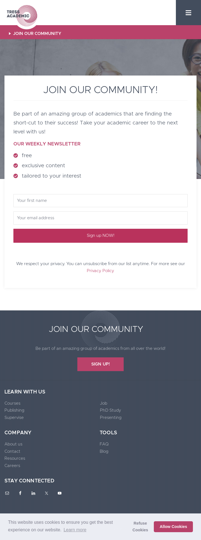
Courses (12, 403)
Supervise (14, 418)
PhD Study (110, 410)
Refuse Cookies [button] (140, 526)
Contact (12, 451)
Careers (12, 466)
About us (13, 444)
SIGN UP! (100, 364)
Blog (104, 451)
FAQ (104, 444)
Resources (14, 458)
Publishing (14, 410)
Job (103, 403)
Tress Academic (21, 16)
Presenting (110, 418)
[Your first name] (100, 200)
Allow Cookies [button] (173, 526)
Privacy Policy (100, 271)
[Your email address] (100, 218)
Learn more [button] (75, 529)
